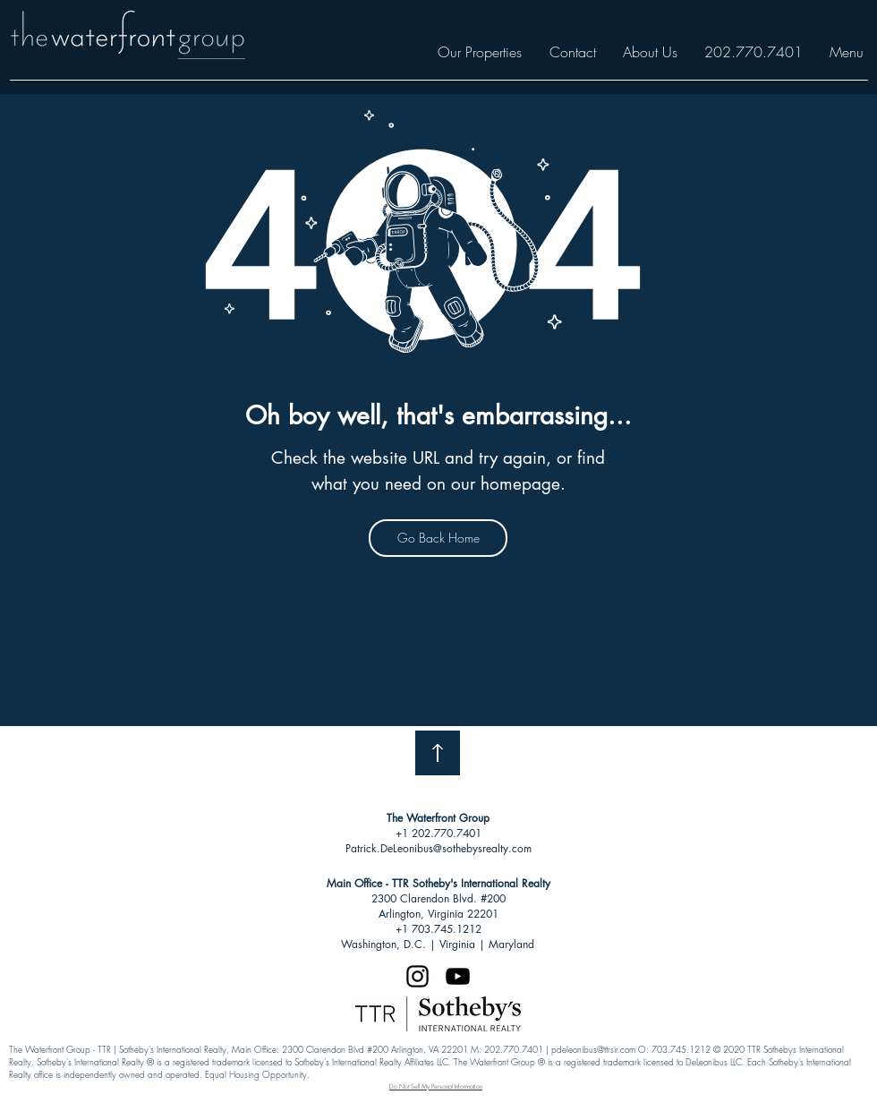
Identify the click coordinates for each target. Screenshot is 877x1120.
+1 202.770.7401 (438, 833)
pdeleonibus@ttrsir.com (593, 1049)
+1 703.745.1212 (438, 928)
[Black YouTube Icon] (458, 976)
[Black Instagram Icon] (417, 976)
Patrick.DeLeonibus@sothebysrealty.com (438, 848)
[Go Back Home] (438, 538)
